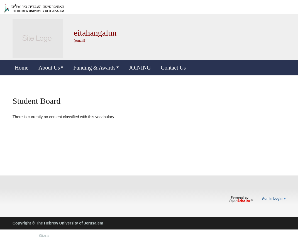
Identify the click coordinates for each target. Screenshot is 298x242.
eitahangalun (95, 32)
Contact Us (173, 68)
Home (21, 68)
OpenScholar (241, 199)
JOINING (140, 68)
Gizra (44, 235)
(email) (79, 40)
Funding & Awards (94, 68)
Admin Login (272, 199)
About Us (49, 68)
